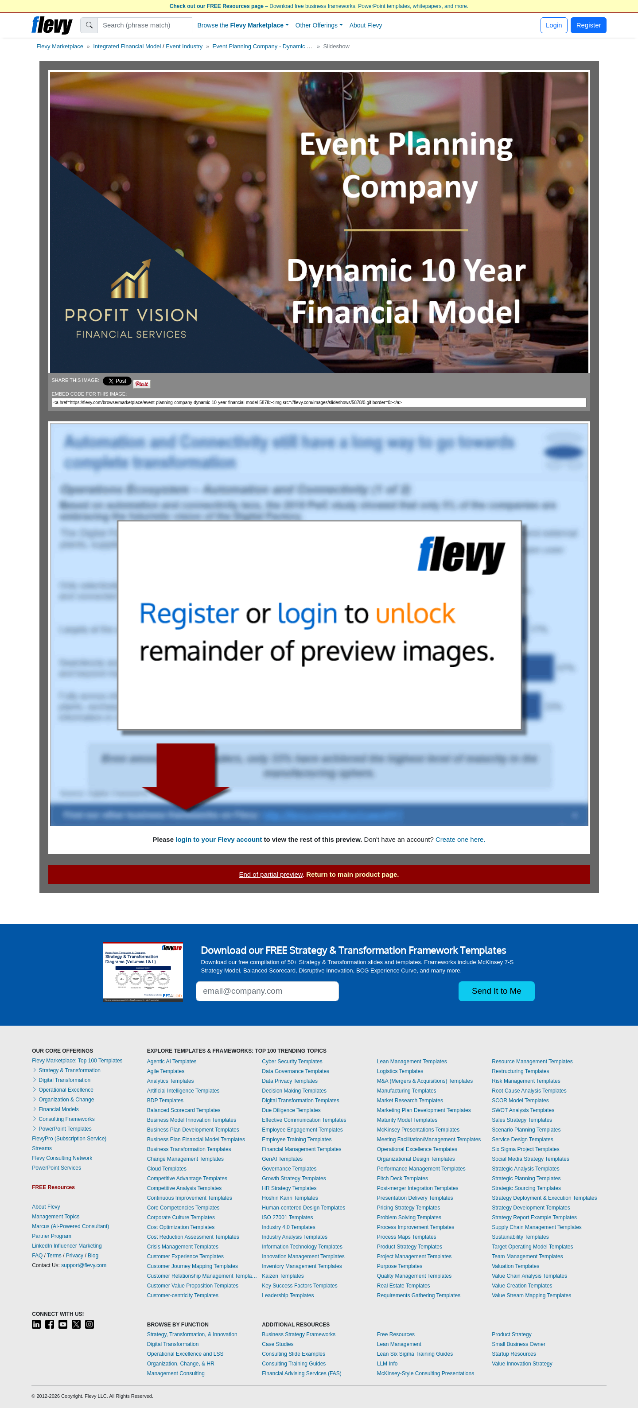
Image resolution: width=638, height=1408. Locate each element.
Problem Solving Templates (409, 1217)
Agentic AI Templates (172, 1061)
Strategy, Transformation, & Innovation (192, 1334)
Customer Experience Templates (185, 1256)
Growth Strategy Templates (294, 1178)
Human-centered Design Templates (303, 1208)
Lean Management (399, 1344)
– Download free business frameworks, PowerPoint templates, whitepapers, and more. (319, 6)
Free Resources (396, 1334)
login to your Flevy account (218, 839)
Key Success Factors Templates (300, 1286)
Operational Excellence (62, 1090)
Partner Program (51, 1236)
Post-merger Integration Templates (418, 1188)
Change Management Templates (185, 1159)
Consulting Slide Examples (293, 1354)
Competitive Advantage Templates (187, 1178)
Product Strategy (511, 1334)
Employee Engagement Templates (302, 1130)
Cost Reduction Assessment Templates (193, 1237)
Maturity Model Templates (407, 1120)
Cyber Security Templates (292, 1061)
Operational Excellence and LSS (185, 1354)
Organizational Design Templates (416, 1159)
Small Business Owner (518, 1344)
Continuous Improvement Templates (189, 1198)
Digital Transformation (61, 1080)
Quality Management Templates (414, 1276)
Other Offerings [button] (317, 25)
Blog (93, 1255)
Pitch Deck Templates (402, 1178)
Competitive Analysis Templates (184, 1188)
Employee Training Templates (296, 1139)
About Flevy (366, 25)
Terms (54, 1255)
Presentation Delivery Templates (415, 1198)
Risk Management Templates (526, 1081)
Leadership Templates (288, 1295)
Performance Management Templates (421, 1169)
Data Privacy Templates (290, 1081)
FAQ (37, 1255)
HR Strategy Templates (289, 1188)
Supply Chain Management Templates (537, 1227)
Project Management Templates (414, 1256)
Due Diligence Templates (291, 1110)
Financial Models (55, 1109)
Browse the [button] (241, 25)
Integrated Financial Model (127, 46)
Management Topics (55, 1217)
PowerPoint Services (56, 1168)
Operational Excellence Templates (417, 1149)
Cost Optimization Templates (181, 1227)
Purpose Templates (400, 1266)
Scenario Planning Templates (526, 1130)
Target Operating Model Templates (532, 1247)
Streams (42, 1148)
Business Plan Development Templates (193, 1130)
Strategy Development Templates (531, 1208)
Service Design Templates (522, 1139)
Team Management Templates (527, 1256)
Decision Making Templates (294, 1091)
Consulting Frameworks (63, 1119)
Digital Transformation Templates (300, 1100)
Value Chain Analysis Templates (529, 1276)
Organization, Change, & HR (180, 1364)
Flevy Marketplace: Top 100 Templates (77, 1061)
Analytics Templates (170, 1081)
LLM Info (387, 1364)
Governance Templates (289, 1169)
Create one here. (461, 839)
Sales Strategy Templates (522, 1120)
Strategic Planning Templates (526, 1178)
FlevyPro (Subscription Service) (69, 1139)
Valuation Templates (515, 1266)
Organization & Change (63, 1100)
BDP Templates (165, 1100)
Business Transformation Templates (189, 1149)
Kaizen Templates (283, 1276)
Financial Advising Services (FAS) (301, 1373)
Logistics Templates (400, 1071)
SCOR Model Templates (520, 1100)
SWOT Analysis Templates (523, 1110)
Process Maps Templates (406, 1237)
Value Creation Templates (522, 1286)
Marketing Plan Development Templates (424, 1110)
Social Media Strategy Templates (530, 1159)
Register (588, 25)
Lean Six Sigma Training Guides (415, 1354)
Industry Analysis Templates (294, 1237)
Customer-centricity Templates (182, 1295)
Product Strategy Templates (409, 1247)
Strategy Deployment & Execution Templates (544, 1198)
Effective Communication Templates (304, 1120)
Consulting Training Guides (294, 1364)
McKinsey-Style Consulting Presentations (425, 1373)
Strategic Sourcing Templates (526, 1188)
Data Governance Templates (295, 1071)
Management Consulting (176, 1373)
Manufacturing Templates (406, 1091)
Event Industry (184, 46)
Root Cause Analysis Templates (529, 1091)
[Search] (145, 25)
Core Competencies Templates (183, 1208)
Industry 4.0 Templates (288, 1227)
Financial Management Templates (301, 1149)
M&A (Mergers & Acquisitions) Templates (425, 1081)
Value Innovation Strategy (522, 1364)
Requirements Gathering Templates (419, 1295)
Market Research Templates (410, 1100)
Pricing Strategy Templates (408, 1208)
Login (554, 25)
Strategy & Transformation (66, 1070)
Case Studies (277, 1344)
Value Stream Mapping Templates (531, 1295)
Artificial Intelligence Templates (183, 1091)
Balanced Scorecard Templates (184, 1110)
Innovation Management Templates (303, 1256)
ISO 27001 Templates (287, 1217)
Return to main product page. (352, 874)
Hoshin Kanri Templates (290, 1198)
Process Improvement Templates (416, 1227)
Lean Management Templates (412, 1061)
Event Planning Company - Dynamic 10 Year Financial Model (290, 46)
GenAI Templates (282, 1159)
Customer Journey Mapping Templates (192, 1266)
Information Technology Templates (302, 1247)
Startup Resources (514, 1354)
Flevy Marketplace (60, 46)
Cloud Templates (167, 1169)
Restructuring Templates (520, 1071)
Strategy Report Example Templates (534, 1217)
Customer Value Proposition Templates (192, 1286)
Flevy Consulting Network (62, 1158)
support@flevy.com (83, 1265)
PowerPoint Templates (62, 1129)
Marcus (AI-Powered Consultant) (70, 1226)
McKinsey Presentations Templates (418, 1130)
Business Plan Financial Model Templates (196, 1139)
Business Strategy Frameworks (298, 1334)
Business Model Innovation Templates (191, 1120)
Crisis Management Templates (182, 1247)
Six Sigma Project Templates (526, 1149)
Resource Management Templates (532, 1061)
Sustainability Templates (520, 1237)
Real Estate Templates (403, 1286)
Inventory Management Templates (302, 1266)
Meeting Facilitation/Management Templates (429, 1139)
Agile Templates (166, 1071)
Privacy (74, 1255)
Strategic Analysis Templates (526, 1169)
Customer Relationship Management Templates (202, 1276)
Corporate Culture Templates (181, 1217)
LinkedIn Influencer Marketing (66, 1246)
